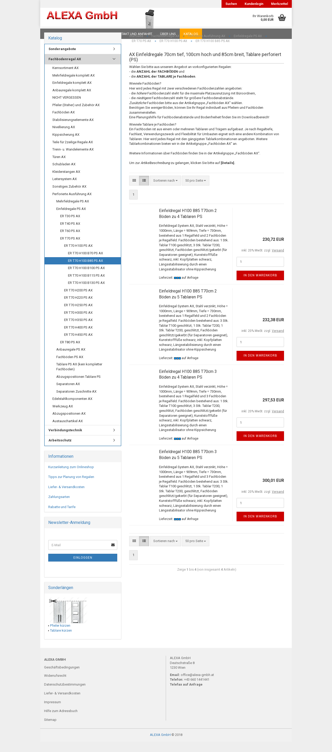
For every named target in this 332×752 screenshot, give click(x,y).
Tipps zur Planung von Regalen (71, 487)
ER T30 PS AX (70, 226)
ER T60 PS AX (70, 241)
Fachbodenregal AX (65, 69)
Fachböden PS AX (69, 367)
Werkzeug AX (62, 417)
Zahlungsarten (59, 507)
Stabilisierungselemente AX (73, 130)
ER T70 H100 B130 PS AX (86, 293)
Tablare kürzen (61, 641)
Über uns (168, 34)
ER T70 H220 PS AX (78, 308)
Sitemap (50, 730)
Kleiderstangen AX (66, 182)
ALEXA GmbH (160, 745)
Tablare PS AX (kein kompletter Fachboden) (79, 377)
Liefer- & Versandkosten (66, 497)
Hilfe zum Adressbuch (61, 721)
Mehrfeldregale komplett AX (73, 86)
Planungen (97, 34)
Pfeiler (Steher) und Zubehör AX (76, 115)
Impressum (52, 712)
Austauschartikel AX (67, 431)
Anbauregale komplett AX (71, 100)
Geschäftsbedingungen (62, 678)
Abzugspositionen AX (69, 424)
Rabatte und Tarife (61, 517)
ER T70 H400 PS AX (78, 338)
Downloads (55, 34)
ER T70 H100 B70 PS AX (85, 263)
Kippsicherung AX (65, 145)
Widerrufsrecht (55, 686)
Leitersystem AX (64, 189)
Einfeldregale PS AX (71, 219)
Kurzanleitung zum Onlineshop (71, 477)
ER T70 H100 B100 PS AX (86, 278)
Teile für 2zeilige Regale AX (72, 152)
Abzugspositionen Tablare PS (78, 387)
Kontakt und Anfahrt (133, 34)
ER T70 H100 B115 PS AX (86, 286)
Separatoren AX (68, 394)
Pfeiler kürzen (60, 636)
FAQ (76, 34)
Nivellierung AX (63, 137)
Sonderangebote (62, 59)
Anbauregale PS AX (70, 360)
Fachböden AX (63, 123)
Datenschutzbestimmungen (65, 695)
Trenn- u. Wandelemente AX (73, 160)
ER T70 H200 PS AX (78, 301)
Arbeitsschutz (60, 451)
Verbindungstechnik (65, 440)
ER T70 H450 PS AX (78, 345)
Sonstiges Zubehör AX (69, 197)
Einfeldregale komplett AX (72, 93)
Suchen (231, 4)
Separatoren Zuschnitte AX (76, 402)
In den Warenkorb (260, 286)
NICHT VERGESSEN (66, 108)
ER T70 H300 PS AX (78, 323)
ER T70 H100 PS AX (78, 256)
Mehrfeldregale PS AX (72, 212)
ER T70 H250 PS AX (78, 315)
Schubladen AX (63, 174)
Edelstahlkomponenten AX (72, 409)
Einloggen (82, 568)
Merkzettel (279, 4)
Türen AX (59, 167)
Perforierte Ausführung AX (72, 204)
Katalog (191, 34)
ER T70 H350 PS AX (78, 330)
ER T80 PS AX (70, 352)
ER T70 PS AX (70, 249)
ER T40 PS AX (70, 234)
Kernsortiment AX (65, 78)
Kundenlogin (254, 4)
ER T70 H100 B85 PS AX (85, 271)
